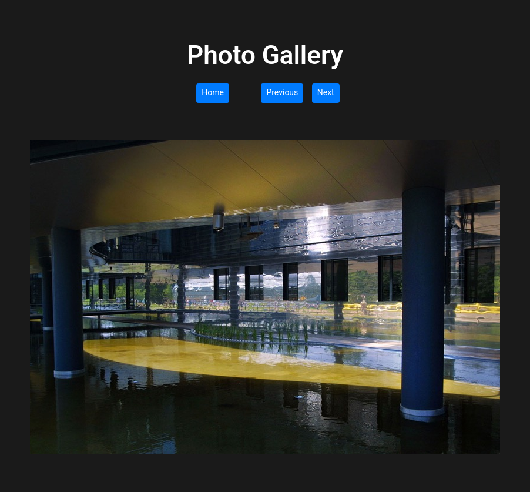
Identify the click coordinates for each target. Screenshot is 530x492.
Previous (282, 92)
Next (325, 92)
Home (213, 92)
